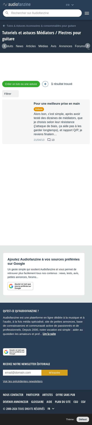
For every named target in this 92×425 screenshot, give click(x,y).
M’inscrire (54, 372)
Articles (31, 46)
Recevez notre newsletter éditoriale (26, 364)
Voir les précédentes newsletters (23, 381)
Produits (7, 46)
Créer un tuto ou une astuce (21, 84)
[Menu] (87, 13)
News (19, 46)
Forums (80, 46)
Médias (43, 46)
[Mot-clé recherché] (42, 13)
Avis (53, 46)
